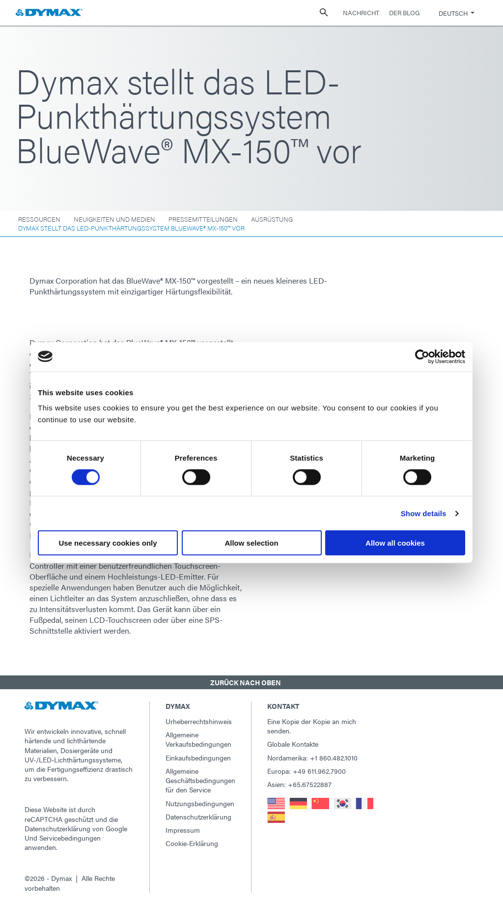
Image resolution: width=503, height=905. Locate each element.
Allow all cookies (395, 543)
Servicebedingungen (70, 838)
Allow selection (251, 543)
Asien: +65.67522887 (299, 784)
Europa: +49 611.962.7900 (306, 771)
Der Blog (404, 12)
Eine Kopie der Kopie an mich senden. (311, 725)
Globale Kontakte (292, 744)
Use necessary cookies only (107, 543)
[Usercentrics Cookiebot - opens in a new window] (422, 356)
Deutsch (453, 13)
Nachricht (361, 12)
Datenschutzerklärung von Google (76, 828)
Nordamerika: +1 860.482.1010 (312, 757)
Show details (424, 513)
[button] (251, 682)
